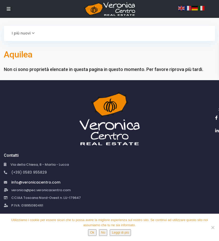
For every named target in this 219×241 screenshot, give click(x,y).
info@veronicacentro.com (35, 182)
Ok (92, 232)
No (103, 232)
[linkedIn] (217, 130)
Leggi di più (120, 232)
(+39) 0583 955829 (29, 172)
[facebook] (216, 117)
